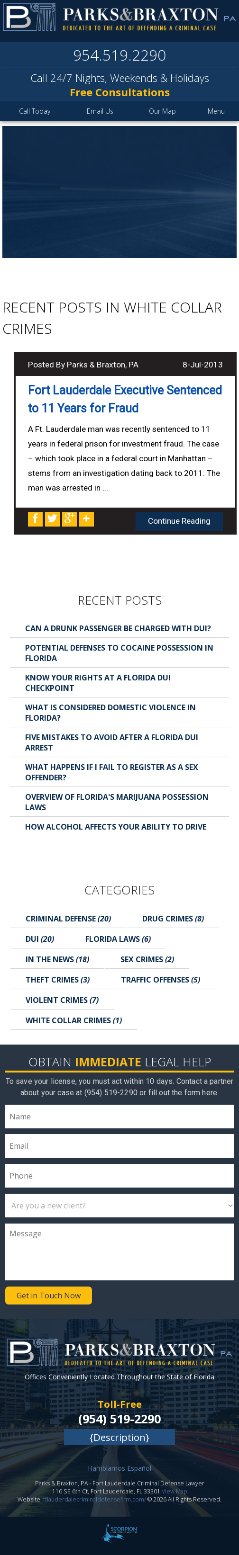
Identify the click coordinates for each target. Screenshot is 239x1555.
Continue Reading (179, 521)
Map (162, 111)
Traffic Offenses (160, 979)
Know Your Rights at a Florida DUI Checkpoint (98, 682)
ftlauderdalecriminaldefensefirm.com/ (94, 1499)
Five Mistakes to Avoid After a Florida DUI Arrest (111, 742)
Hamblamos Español (119, 1468)
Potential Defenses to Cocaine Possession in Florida (119, 653)
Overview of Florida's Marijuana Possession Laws (117, 802)
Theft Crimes (58, 979)
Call (34, 111)
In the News (57, 959)
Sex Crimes (147, 959)
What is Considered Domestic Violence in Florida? (110, 712)
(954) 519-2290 (119, 1419)
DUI (40, 939)
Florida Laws (118, 939)
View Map (174, 1491)
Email (100, 111)
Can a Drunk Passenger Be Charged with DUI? (118, 628)
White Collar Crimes (74, 1020)
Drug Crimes (173, 918)
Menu (216, 111)
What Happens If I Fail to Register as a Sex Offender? (111, 772)
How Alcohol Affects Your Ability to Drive (115, 827)
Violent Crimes (62, 1000)
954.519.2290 (119, 55)
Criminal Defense (68, 918)
